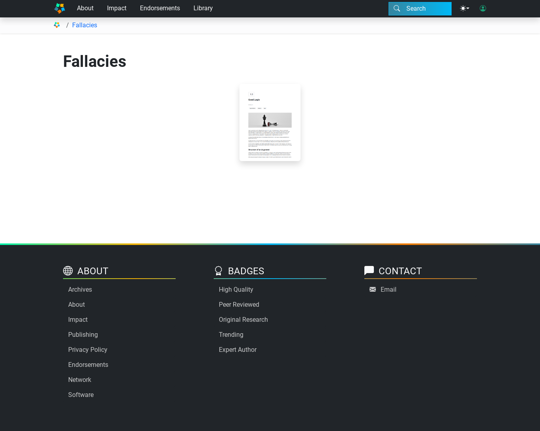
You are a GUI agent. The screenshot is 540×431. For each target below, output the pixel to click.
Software (81, 395)
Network (79, 380)
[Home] (59, 8)
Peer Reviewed (239, 304)
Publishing (83, 334)
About (85, 8)
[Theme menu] (465, 8)
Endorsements (160, 8)
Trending (231, 334)
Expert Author (238, 349)
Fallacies (84, 25)
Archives (80, 289)
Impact (116, 8)
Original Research (243, 319)
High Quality (236, 289)
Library (203, 8)
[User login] (483, 8)
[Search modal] (420, 8)
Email (388, 289)
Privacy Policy (87, 349)
